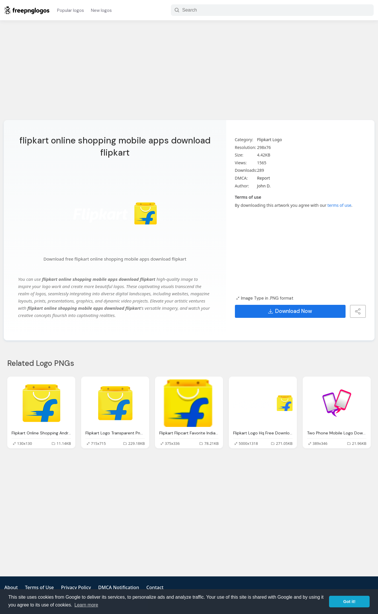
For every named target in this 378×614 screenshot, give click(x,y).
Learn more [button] (86, 604)
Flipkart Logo (269, 139)
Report (263, 178)
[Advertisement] (189, 73)
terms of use (339, 205)
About (11, 587)
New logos (101, 10)
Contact (154, 587)
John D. (264, 186)
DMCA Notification (118, 587)
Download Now (290, 311)
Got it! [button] (349, 601)
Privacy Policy (76, 587)
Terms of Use (39, 587)
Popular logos (70, 10)
